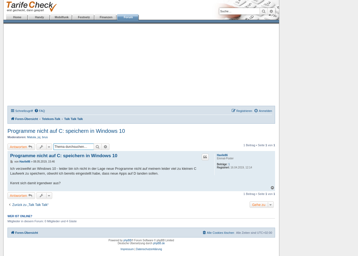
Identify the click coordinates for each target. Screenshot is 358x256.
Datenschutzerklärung (149, 249)
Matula (31, 137)
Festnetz (84, 17)
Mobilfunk (62, 17)
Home (17, 17)
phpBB (127, 240)
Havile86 (222, 155)
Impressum (127, 249)
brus (45, 137)
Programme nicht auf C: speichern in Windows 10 (66, 131)
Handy (39, 17)
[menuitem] (39, 111)
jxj (39, 137)
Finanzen (106, 17)
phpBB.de (159, 243)
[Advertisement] (141, 65)
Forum (128, 17)
